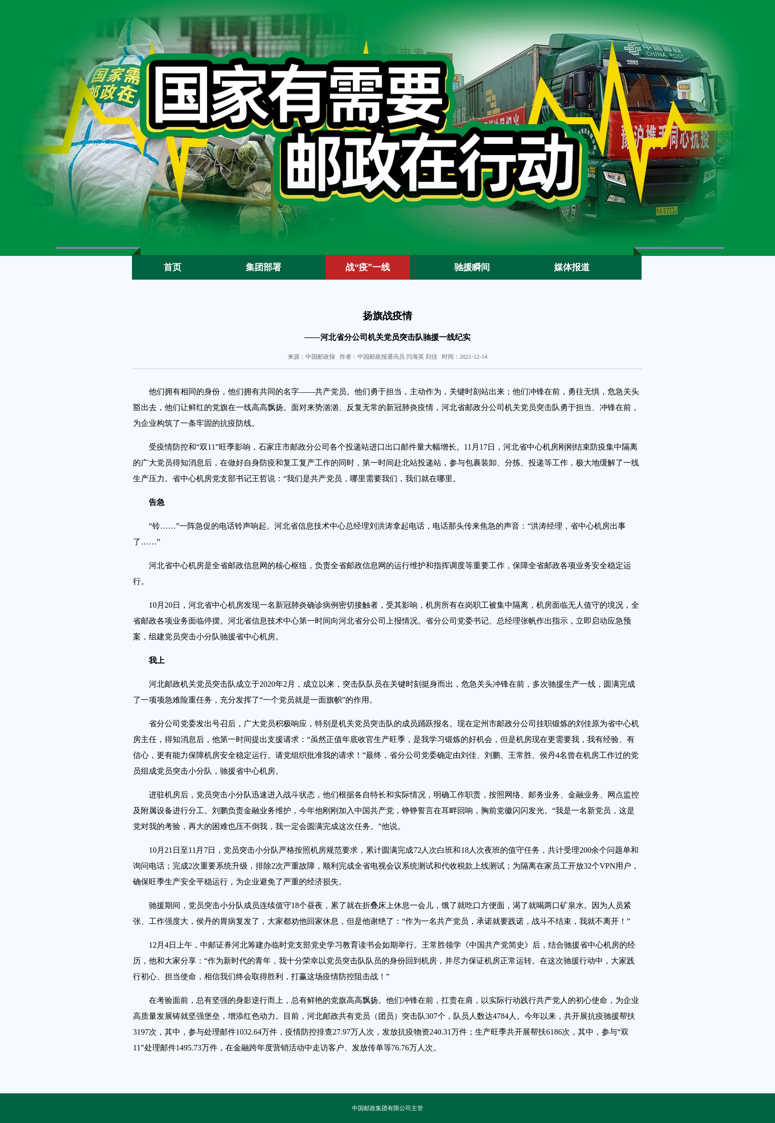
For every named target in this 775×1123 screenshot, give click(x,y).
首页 (172, 267)
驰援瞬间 (472, 267)
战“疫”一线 (367, 267)
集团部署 (263, 267)
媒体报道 (572, 267)
